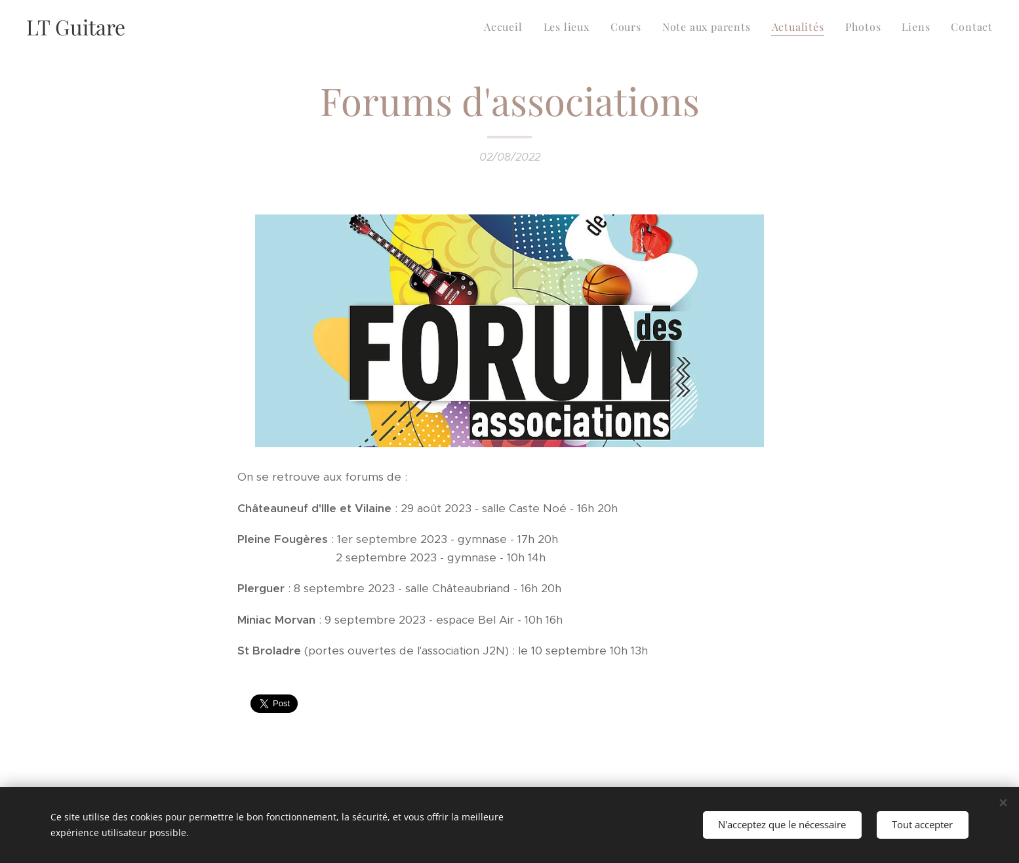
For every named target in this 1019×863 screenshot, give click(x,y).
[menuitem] (507, 26)
